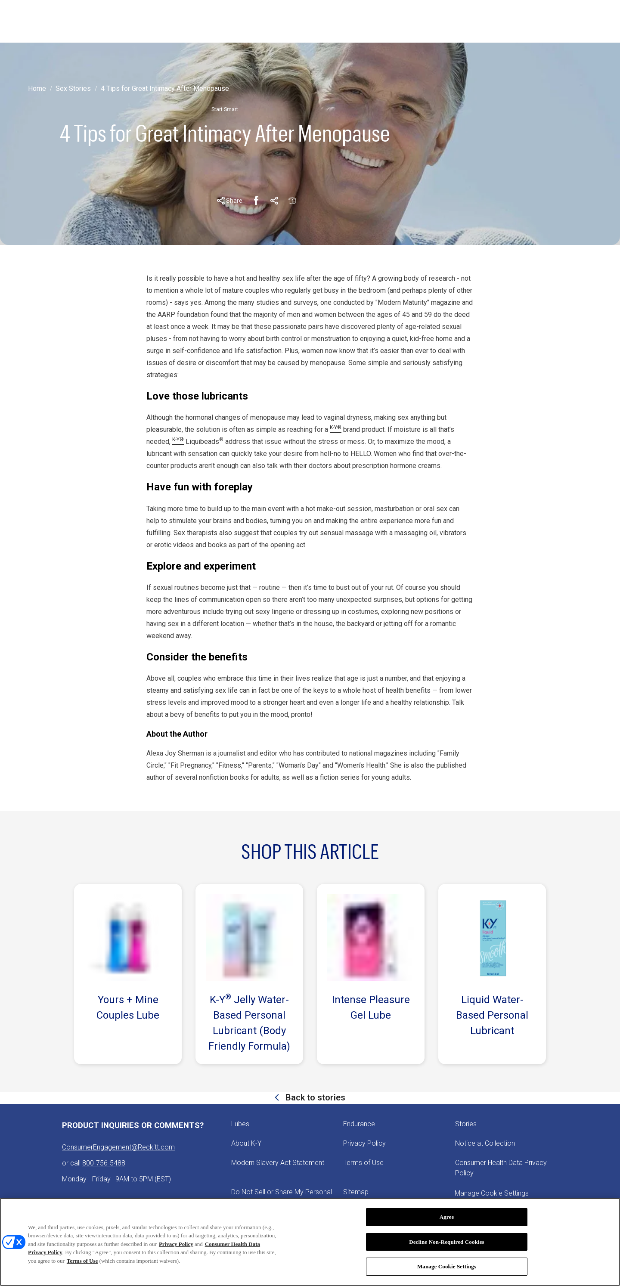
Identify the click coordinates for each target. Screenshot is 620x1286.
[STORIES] (177, 21)
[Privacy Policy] (364, 1143)
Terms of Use (82, 1261)
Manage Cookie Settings (446, 1266)
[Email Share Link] (292, 201)
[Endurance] (359, 1124)
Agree (447, 1217)
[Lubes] (240, 1124)
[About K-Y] (246, 1143)
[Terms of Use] (363, 1162)
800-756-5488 (103, 1163)
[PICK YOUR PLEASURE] (303, 21)
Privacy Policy (176, 1244)
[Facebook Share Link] (256, 201)
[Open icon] (576, 21)
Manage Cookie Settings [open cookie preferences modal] (492, 1193)
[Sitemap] (356, 1192)
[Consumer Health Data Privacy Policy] (506, 1168)
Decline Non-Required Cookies (446, 1242)
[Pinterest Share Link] (274, 201)
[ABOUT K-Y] (231, 21)
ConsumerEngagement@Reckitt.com (118, 1147)
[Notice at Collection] (485, 1143)
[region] (310, 1242)
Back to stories (314, 1097)
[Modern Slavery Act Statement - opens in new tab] (278, 1162)
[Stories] (466, 1124)
